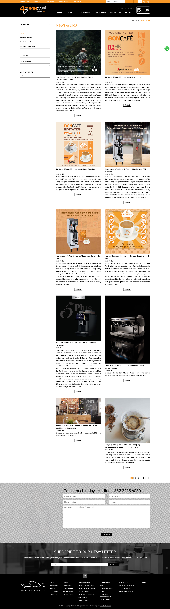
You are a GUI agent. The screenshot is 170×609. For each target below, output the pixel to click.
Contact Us (77, 2)
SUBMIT (106, 534)
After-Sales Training (126, 591)
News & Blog (24, 2)
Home (59, 12)
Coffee (69, 12)
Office (102, 591)
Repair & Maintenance (126, 585)
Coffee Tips (24, 55)
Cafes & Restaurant (106, 588)
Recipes (22, 51)
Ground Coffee (68, 588)
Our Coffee (50, 2)
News (22, 33)
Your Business (100, 12)
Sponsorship (63, 2)
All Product (129, 12)
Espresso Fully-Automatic (86, 588)
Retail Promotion (26, 42)
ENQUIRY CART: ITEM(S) (125, 9)
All (21, 28)
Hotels (102, 585)
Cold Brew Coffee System (86, 594)
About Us (37, 2)
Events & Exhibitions (27, 46)
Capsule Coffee (68, 594)
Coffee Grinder (83, 600)
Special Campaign (26, 37)
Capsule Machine (83, 591)
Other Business (105, 600)
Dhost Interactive (105, 606)
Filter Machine (82, 597)
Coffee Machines (83, 12)
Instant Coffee (68, 591)
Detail (78, 115)
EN (140, 1)
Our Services (115, 12)
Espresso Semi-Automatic (86, 585)
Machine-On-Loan (125, 588)
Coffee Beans (67, 585)
